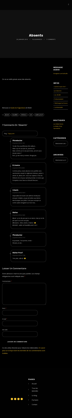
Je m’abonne (57, 91)
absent (7, 115)
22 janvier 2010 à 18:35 (18, 215)
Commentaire (7, 281)
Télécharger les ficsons (61, 103)
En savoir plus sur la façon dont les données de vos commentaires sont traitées (23, 350)
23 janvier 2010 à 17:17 (18, 237)
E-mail (4, 319)
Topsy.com (11, 133)
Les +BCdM (57, 95)
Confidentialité (58, 107)
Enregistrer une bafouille (60, 73)
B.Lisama (16, 165)
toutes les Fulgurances (18, 108)
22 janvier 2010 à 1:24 (18, 143)
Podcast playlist (58, 99)
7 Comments (51, 39)
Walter (15, 212)
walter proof (39, 115)
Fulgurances (37, 39)
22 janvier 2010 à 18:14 (18, 192)
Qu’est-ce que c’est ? (60, 86)
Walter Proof (17, 253)
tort (31, 115)
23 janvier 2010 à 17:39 (18, 255)
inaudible (15, 115)
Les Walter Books (58, 124)
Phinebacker (17, 140)
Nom (4, 308)
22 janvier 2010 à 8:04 (18, 168)
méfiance (24, 115)
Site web (5, 330)
